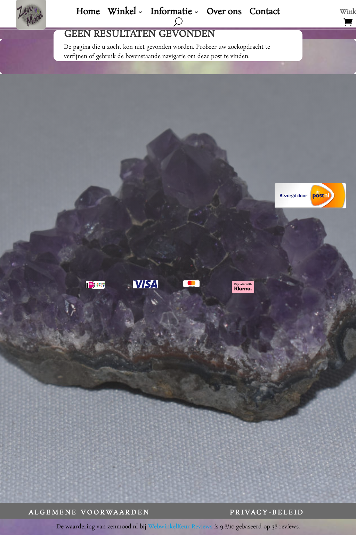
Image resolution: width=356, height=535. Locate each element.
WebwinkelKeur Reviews (180, 527)
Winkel (121, 13)
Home (88, 13)
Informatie (171, 13)
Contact (264, 13)
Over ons (224, 13)
